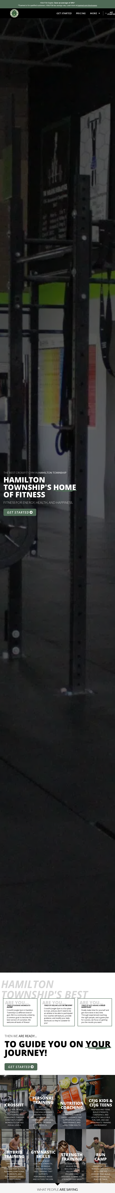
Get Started (64, 13)
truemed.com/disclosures (87, 5)
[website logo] (14, 13)
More (95, 13)
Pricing (81, 13)
